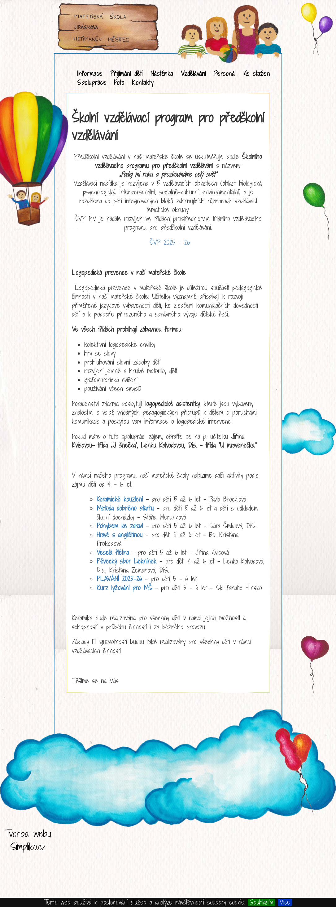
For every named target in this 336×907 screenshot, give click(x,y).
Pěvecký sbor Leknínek (126, 561)
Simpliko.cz (28, 846)
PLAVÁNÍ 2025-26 (119, 578)
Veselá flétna (113, 552)
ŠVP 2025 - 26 (170, 242)
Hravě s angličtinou (119, 534)
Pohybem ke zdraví (120, 525)
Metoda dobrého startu (125, 508)
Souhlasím (261, 902)
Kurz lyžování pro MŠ (124, 587)
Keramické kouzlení (120, 499)
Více (285, 902)
